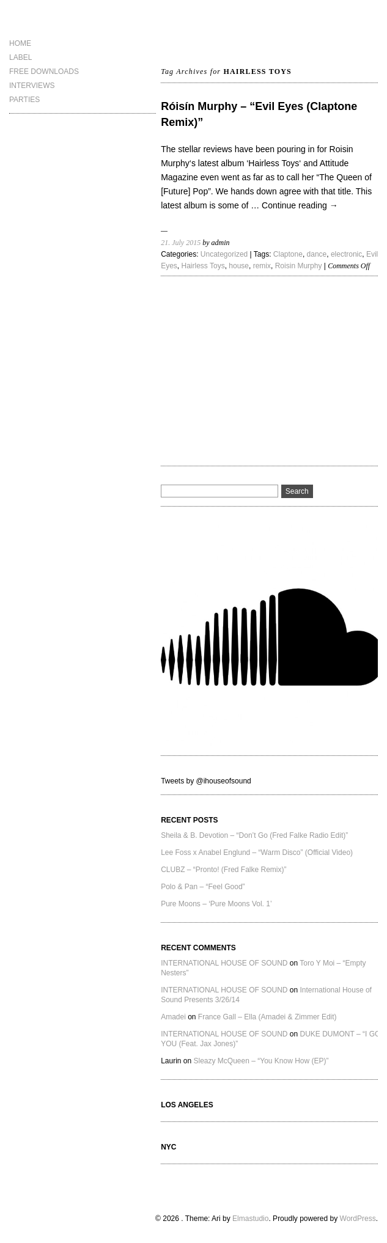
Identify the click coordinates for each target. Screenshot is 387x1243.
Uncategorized (224, 254)
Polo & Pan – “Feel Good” (203, 886)
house (239, 266)
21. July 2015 (181, 242)
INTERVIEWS (31, 85)
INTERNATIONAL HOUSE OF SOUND (224, 963)
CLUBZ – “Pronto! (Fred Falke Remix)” (223, 869)
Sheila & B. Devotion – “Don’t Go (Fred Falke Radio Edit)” (254, 835)
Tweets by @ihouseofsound (206, 781)
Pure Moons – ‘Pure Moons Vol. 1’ (216, 904)
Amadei (173, 1017)
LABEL (20, 57)
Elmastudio (250, 1218)
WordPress (358, 1218)
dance (317, 254)
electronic (346, 254)
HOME (20, 43)
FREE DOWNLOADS (44, 71)
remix (262, 266)
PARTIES (24, 99)
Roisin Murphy (298, 266)
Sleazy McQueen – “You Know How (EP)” (261, 1061)
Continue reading (300, 205)
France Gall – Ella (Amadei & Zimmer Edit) (267, 1017)
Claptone (288, 254)
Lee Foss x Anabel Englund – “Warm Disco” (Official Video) (257, 852)
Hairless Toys (203, 266)
